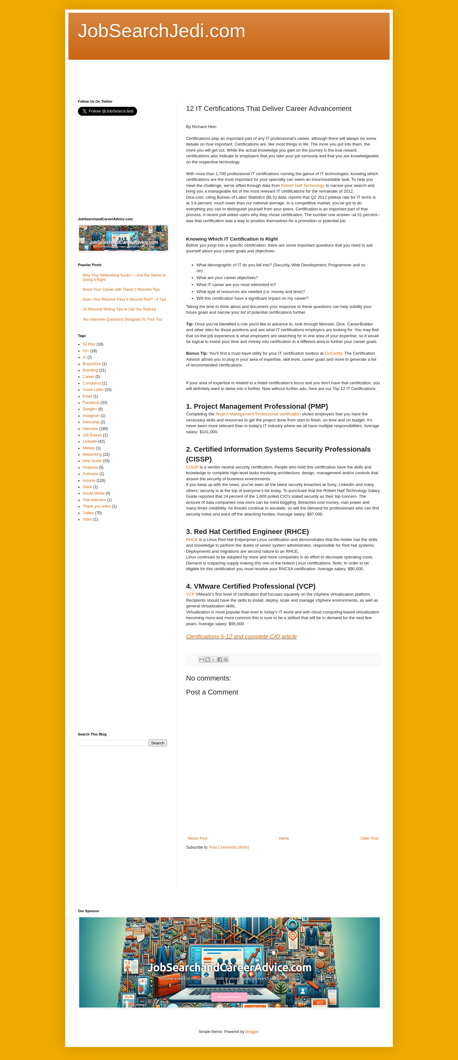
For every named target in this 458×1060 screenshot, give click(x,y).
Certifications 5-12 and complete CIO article (241, 636)
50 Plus (89, 344)
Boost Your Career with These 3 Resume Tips (121, 289)
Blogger (251, 1031)
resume (89, 480)
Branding (90, 370)
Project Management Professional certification (258, 414)
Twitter (88, 513)
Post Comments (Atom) (229, 847)
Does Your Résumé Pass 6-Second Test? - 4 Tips (124, 299)
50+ (86, 351)
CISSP (192, 467)
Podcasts (90, 474)
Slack (87, 487)
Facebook (91, 402)
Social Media (94, 493)
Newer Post (197, 838)
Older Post (369, 838)
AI (84, 357)
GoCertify (333, 353)
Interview (90, 429)
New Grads (92, 461)
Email (87, 396)
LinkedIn (90, 441)
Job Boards (92, 435)
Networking (92, 454)
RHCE (192, 539)
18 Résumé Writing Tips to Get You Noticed (119, 309)
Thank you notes (97, 506)
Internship (91, 422)
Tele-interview (94, 500)
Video (87, 519)
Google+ (90, 409)
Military (89, 448)
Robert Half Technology (303, 185)
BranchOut (92, 364)
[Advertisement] (193, 74)
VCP (190, 594)
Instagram (91, 416)
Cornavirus (92, 383)
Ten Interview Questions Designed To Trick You (122, 319)
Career (88, 376)
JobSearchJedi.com (162, 30)
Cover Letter (93, 389)
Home (284, 838)
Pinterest (90, 467)
